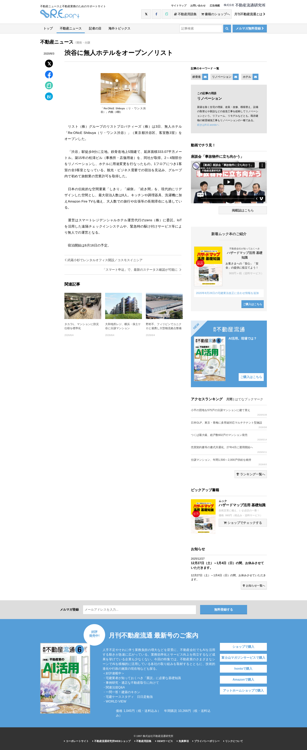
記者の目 (95, 28)
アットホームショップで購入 (243, 690)
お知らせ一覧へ (254, 585)
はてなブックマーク (249, 399)
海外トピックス (119, 28)
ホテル (247, 76)
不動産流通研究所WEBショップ (111, 741)
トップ (48, 28)
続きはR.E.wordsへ (208, 124)
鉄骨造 (196, 76)
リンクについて (233, 741)
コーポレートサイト (76, 741)
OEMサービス (164, 741)
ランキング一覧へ (250, 474)
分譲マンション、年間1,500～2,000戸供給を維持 (229, 462)
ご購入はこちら (252, 304)
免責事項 (183, 741)
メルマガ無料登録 (250, 28)
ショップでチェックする (243, 522)
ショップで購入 (243, 646)
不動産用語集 (185, 14)
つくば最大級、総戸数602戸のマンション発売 (229, 437)
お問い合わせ (198, 5)
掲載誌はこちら (243, 210)
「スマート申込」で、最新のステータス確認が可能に (141, 269)
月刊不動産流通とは (249, 14)
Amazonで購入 (243, 679)
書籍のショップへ (215, 14)
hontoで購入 (243, 668)
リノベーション (221, 76)
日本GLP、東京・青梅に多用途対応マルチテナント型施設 (229, 425)
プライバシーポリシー (206, 741)
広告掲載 (215, 5)
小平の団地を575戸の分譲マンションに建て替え (229, 412)
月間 (229, 399)
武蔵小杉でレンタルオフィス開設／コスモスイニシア (103, 260)
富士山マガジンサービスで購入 (243, 657)
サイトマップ (178, 5)
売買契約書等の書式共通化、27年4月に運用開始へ (229, 449)
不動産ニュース (71, 28)
